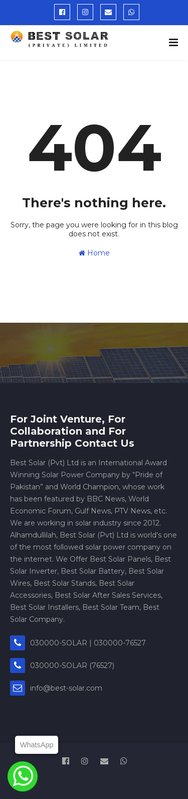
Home (94, 252)
